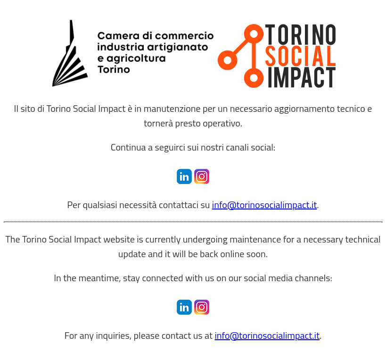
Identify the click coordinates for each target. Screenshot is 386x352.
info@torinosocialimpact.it (264, 204)
